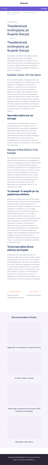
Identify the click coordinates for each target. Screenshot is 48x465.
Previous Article (15, 291)
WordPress (32, 459)
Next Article (34, 291)
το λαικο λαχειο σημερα (24, 378)
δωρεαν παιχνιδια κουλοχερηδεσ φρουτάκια (15, 296)
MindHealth (24, 3)
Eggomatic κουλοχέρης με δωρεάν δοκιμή (24, 347)
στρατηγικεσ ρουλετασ (33, 295)
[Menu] (42, 8)
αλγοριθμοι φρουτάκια (24, 442)
